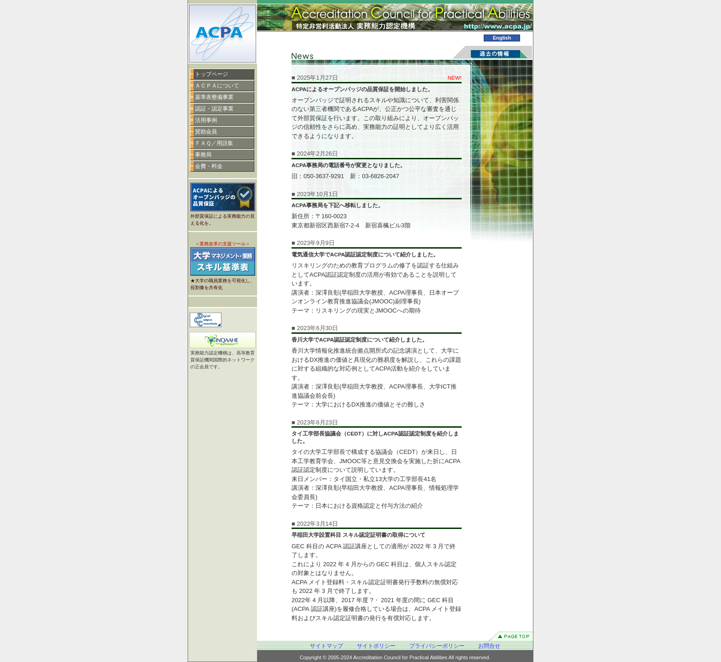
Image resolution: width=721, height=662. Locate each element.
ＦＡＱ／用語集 (214, 143)
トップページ (211, 74)
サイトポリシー (376, 646)
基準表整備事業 (214, 97)
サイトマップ (326, 646)
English (502, 38)
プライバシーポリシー (436, 646)
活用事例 (206, 120)
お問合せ (489, 646)
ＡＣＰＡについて (217, 85)
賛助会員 (206, 131)
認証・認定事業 (214, 108)
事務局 (203, 154)
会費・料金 (209, 166)
